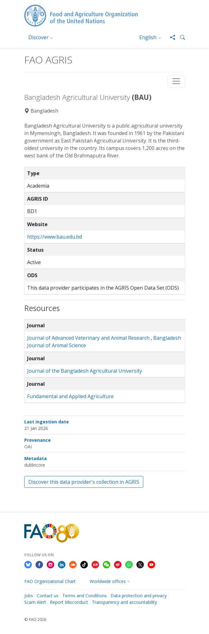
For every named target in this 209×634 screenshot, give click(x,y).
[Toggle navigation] (176, 81)
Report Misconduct (69, 602)
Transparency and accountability (124, 602)
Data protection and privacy (139, 596)
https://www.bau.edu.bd (54, 236)
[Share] (170, 37)
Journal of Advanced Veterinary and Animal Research (88, 337)
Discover (38, 37)
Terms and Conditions (84, 596)
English (147, 37)
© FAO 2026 (35, 619)
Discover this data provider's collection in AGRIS (83, 481)
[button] (180, 37)
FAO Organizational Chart (50, 581)
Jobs (28, 596)
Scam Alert (35, 602)
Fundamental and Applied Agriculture (70, 396)
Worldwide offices (108, 581)
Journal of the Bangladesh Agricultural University (84, 370)
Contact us (48, 596)
